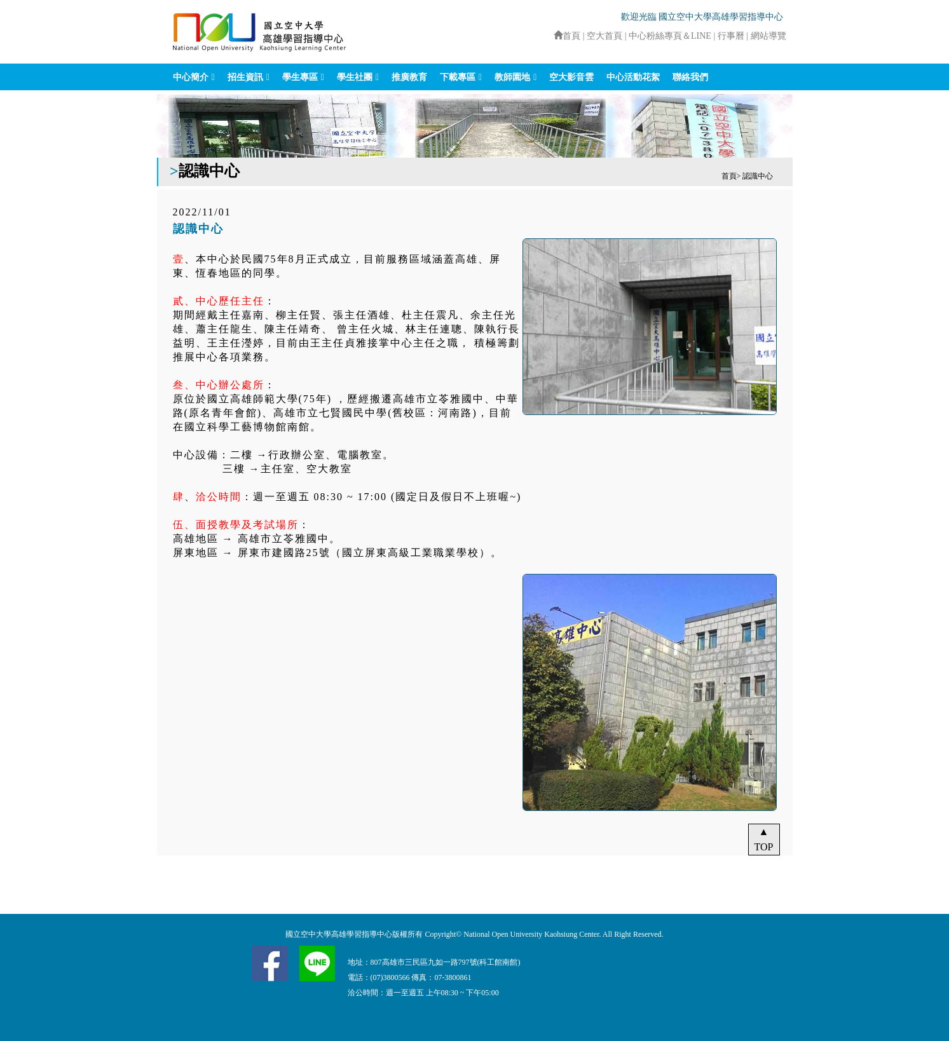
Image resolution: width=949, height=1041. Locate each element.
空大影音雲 (571, 77)
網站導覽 (768, 36)
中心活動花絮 (633, 77)
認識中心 (757, 176)
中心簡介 (190, 77)
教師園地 (512, 77)
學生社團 (354, 77)
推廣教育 (409, 77)
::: (548, 36)
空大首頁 (604, 36)
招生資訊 (245, 77)
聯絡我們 (690, 77)
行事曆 (732, 36)
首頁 (567, 36)
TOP (764, 846)
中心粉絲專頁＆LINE (670, 36)
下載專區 (457, 77)
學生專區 (300, 77)
